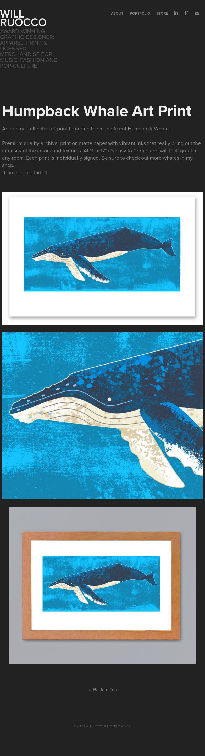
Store (162, 13)
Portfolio (140, 13)
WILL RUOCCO (23, 18)
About (117, 13)
